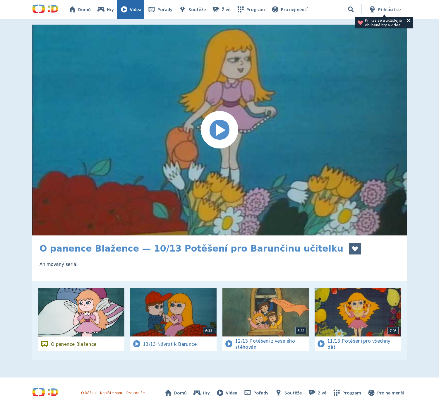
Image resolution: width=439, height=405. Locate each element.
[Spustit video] (219, 130)
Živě (221, 9)
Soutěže (192, 9)
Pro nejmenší (289, 9)
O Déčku (88, 392)
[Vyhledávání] (350, 9)
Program (250, 9)
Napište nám (111, 392)
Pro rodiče (135, 392)
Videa (130, 9)
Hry (105, 9)
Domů (79, 9)
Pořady (159, 9)
